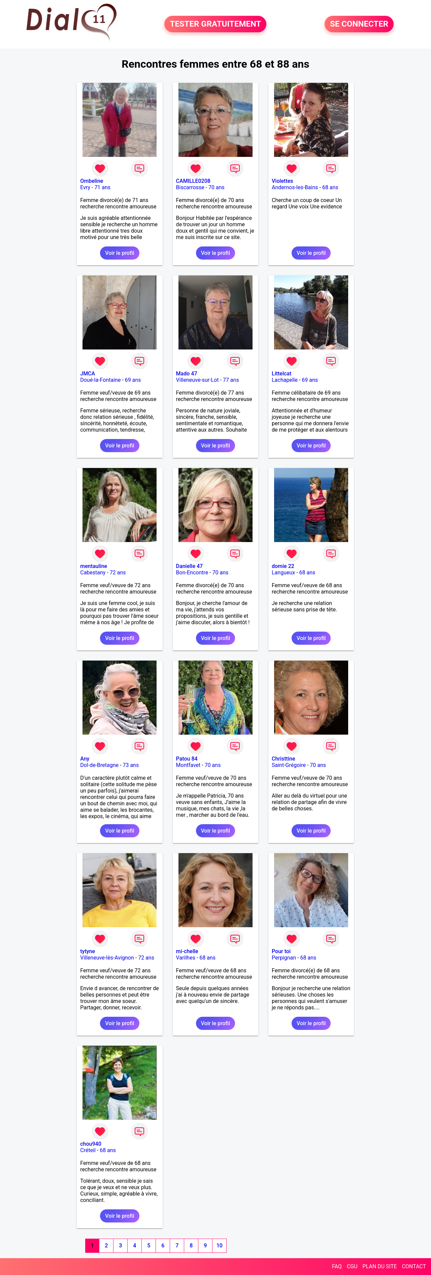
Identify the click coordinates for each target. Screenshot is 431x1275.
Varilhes (185, 957)
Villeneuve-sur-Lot (197, 380)
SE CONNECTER (359, 24)
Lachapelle (285, 380)
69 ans (133, 380)
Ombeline (91, 181)
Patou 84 (187, 759)
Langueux (283, 572)
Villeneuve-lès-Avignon (107, 957)
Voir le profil (119, 253)
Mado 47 (186, 373)
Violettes (282, 181)
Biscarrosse (190, 187)
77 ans (231, 380)
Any (84, 759)
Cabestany (92, 572)
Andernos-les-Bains (295, 187)
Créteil (88, 1150)
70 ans (216, 187)
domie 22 (283, 566)
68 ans (330, 187)
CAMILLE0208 (193, 181)
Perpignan (284, 957)
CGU (352, 1266)
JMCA (87, 373)
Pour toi (281, 951)
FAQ (337, 1266)
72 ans (118, 572)
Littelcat (281, 373)
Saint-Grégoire (289, 765)
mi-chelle (187, 951)
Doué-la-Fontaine (100, 380)
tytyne (87, 951)
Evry (85, 187)
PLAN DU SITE (380, 1266)
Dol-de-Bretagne (99, 765)
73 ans (131, 765)
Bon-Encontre (192, 572)
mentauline (93, 566)
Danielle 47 (189, 566)
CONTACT (414, 1266)
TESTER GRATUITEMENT (215, 24)
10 (220, 1245)
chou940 (90, 1144)
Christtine (283, 759)
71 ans (102, 187)
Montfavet (188, 765)
